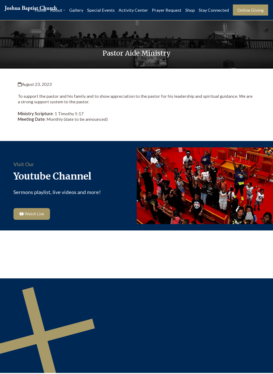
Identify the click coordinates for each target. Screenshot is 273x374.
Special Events (101, 10)
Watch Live (31, 214)
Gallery (76, 10)
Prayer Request (166, 10)
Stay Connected (214, 10)
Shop (190, 10)
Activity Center (133, 10)
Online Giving (250, 10)
